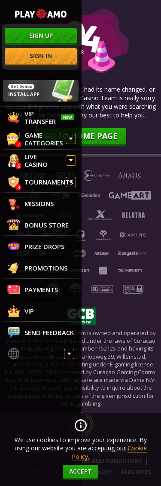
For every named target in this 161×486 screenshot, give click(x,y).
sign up (41, 35)
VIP (20, 311)
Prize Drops (35, 246)
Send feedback (40, 332)
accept (80, 471)
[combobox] (40, 355)
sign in (41, 56)
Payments (32, 289)
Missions (30, 203)
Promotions (37, 267)
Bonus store (38, 224)
